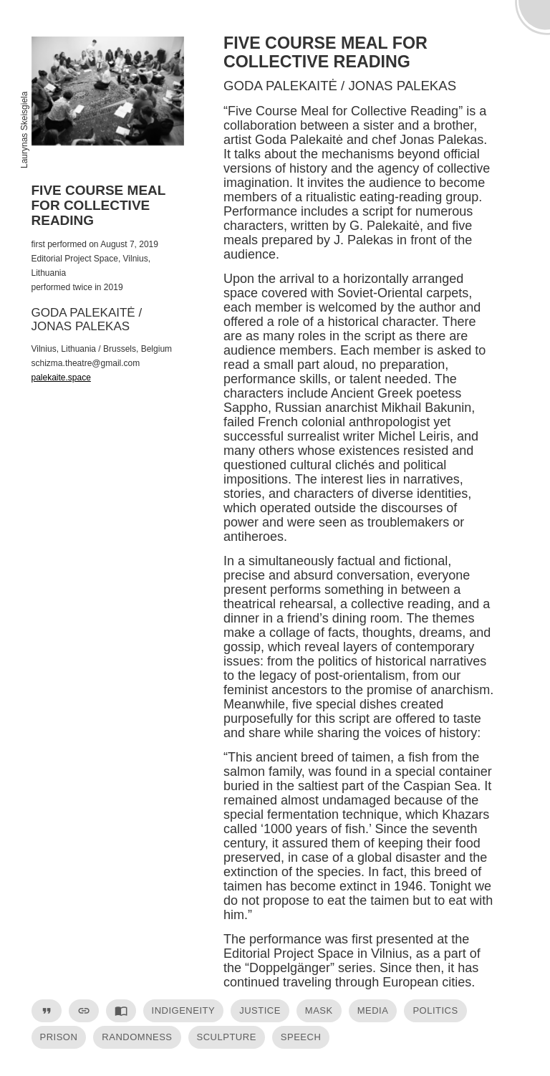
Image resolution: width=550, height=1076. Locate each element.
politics (435, 1010)
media (373, 1010)
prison (59, 1037)
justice (260, 1010)
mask (319, 1010)
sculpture (226, 1037)
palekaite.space (61, 378)
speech (301, 1037)
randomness (137, 1037)
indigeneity (184, 1010)
